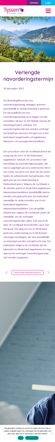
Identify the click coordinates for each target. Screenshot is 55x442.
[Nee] (51, 433)
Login (48, 2)
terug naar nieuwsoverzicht (27, 272)
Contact (34, 2)
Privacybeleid (31, 438)
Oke (20, 438)
